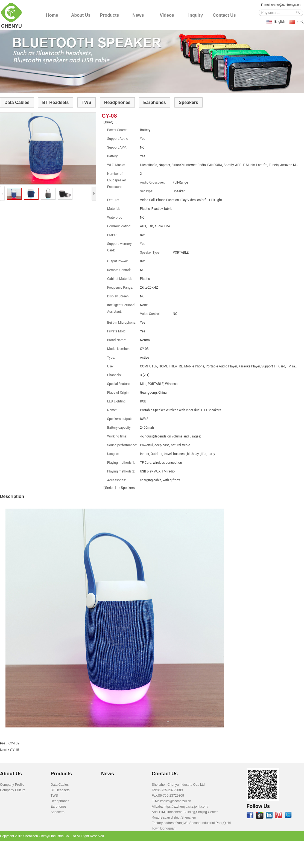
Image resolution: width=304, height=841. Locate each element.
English (279, 22)
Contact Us (224, 15)
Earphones (154, 102)
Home (52, 15)
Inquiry (195, 15)
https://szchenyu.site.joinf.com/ (185, 806)
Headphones (117, 102)
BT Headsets (55, 102)
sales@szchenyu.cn (285, 5)
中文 (300, 22)
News (138, 15)
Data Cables (17, 102)
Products (109, 15)
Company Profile (12, 785)
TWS (87, 102)
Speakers (188, 102)
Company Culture (12, 790)
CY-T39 (13, 743)
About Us (80, 15)
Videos (167, 15)
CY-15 (14, 750)
